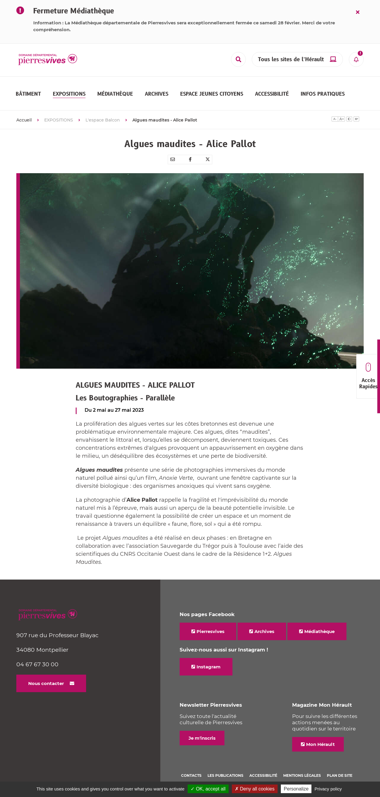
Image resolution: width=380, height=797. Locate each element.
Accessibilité (263, 765)
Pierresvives (210, 621)
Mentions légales (302, 765)
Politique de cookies (203, 772)
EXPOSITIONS (58, 109)
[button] (28, 88)
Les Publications (225, 765)
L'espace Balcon (103, 109)
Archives (264, 621)
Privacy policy (328, 788)
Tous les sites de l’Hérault (291, 59)
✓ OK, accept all (208, 788)
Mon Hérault (320, 733)
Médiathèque (319, 621)
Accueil (24, 109)
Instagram (209, 656)
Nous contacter (46, 673)
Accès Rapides (368, 376)
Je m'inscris (202, 727)
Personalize (296, 788)
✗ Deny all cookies (255, 788)
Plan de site (339, 765)
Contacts (191, 765)
